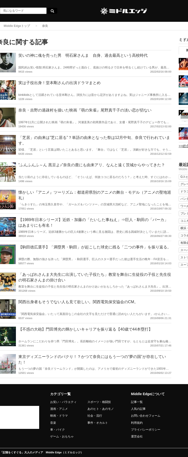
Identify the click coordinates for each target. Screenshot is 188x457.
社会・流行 (94, 415)
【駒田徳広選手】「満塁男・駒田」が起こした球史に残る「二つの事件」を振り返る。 (94, 247)
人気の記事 (138, 409)
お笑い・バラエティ (63, 402)
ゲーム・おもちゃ (62, 436)
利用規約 (137, 422)
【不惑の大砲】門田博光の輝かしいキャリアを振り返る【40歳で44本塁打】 (85, 329)
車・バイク (57, 429)
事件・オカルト (97, 422)
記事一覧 (137, 402)
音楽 (53, 422)
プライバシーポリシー (145, 429)
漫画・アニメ (59, 409)
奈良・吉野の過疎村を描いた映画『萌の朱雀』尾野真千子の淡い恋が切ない (85, 110)
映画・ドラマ (59, 415)
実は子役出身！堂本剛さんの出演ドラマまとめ (59, 83)
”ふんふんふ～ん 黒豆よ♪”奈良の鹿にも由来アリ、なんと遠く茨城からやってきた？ (91, 165)
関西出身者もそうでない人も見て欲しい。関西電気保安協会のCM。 (78, 302)
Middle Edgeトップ (17, 26)
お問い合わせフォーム (145, 415)
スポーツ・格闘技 (99, 402)
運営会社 (137, 436)
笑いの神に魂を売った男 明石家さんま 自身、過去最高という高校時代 (83, 55)
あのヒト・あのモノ (100, 409)
